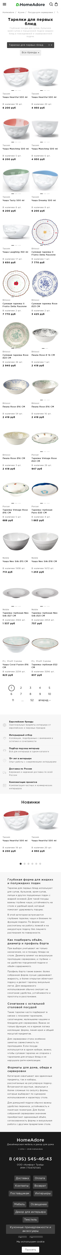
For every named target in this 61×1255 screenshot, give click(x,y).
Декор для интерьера (30, 1212)
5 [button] (36, 864)
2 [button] (24, 864)
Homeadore (8, 12)
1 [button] (20, 864)
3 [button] (28, 864)
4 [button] (32, 864)
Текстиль (30, 1220)
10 (49, 694)
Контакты (21, 1186)
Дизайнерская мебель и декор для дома (30, 1141)
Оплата (40, 1178)
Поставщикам (19, 1193)
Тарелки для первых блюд (30, 45)
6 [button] (40, 864)
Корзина (56, 4)
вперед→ (45, 700)
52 (32, 700)
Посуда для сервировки (40, 12)
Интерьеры (43, 1193)
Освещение (39, 1204)
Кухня (21, 12)
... (22, 700)
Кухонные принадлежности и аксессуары (30, 1229)
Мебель (19, 1204)
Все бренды (30, 53)
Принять (30, 1249)
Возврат (40, 1186)
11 (13, 700)
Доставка (22, 1178)
